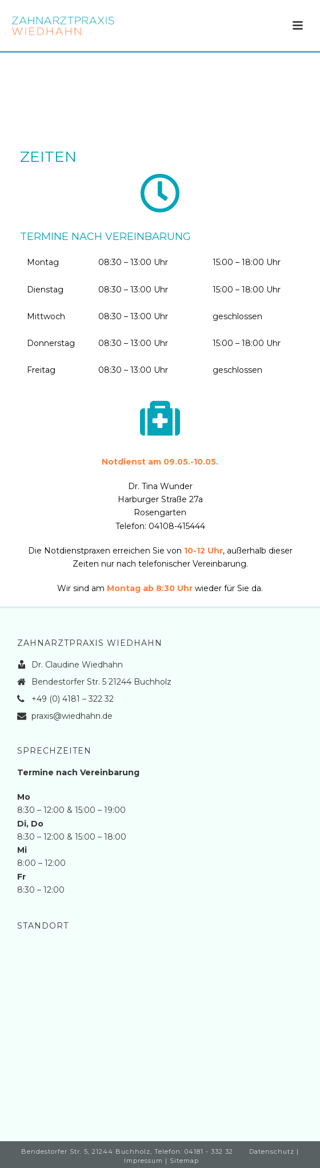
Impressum (143, 1161)
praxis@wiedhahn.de (72, 716)
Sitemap (184, 1161)
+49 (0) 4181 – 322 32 (72, 699)
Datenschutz (271, 1151)
